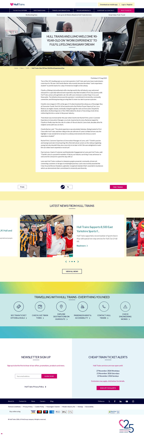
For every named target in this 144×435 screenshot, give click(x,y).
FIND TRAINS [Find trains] (118, 187)
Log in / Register (127, 4)
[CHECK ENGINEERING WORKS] (125, 312)
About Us (11, 401)
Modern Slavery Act (68, 407)
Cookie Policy (39, 407)
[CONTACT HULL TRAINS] (104, 312)
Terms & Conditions (14, 407)
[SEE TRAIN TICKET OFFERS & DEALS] (19, 312)
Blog (51, 401)
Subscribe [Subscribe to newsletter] (49, 376)
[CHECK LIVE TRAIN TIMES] (40, 312)
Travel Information (61, 10)
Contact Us (22, 401)
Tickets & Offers (20, 10)
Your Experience (84, 10)
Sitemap (80, 407)
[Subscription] (28, 376)
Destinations (39, 10)
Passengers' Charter (53, 407)
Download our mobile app (109, 4)
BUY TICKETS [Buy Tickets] (126, 10)
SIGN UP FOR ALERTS (108, 388)
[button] (69, 262)
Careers (42, 401)
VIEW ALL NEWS (72, 271)
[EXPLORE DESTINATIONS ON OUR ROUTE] (61, 312)
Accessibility (89, 407)
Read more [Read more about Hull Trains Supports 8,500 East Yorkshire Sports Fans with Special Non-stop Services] (82, 246)
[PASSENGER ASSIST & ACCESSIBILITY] (83, 312)
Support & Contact (105, 10)
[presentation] (66, 261)
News (33, 401)
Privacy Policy (28, 407)
